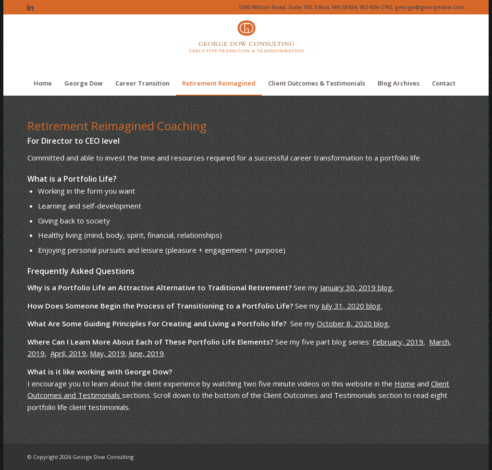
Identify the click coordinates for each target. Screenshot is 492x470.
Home (404, 383)
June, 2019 (146, 353)
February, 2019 (397, 341)
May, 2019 (107, 353)
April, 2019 (68, 353)
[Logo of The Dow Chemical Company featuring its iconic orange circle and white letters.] (246, 43)
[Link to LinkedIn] (30, 7)
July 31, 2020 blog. (351, 305)
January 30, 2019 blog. (357, 287)
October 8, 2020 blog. (353, 323)
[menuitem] (42, 83)
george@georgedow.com (430, 7)
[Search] (458, 107)
